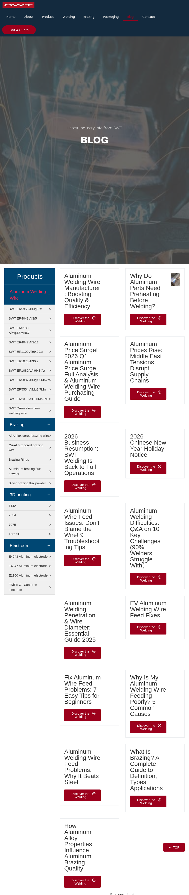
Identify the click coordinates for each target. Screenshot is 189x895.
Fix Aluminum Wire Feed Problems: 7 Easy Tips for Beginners (82, 689)
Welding (69, 17)
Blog (130, 17)
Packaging (111, 17)
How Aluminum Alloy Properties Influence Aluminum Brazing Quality (78, 847)
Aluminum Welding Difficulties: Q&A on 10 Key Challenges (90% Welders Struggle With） (145, 538)
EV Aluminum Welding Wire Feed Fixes (148, 609)
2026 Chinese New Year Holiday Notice (148, 445)
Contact (148, 17)
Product (48, 17)
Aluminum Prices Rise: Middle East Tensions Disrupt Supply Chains (146, 362)
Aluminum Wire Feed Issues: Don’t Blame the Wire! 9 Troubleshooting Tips (81, 529)
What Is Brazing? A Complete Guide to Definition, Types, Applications (146, 769)
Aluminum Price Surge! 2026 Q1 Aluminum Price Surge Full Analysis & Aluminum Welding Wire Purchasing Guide (82, 371)
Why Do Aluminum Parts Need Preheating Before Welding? (145, 291)
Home (11, 17)
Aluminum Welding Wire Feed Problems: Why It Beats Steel (82, 766)
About (28, 17)
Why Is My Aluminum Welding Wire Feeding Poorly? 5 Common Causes (148, 695)
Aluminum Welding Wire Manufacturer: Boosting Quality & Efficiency (82, 291)
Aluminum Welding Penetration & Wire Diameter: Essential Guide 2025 (80, 621)
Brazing (89, 17)
